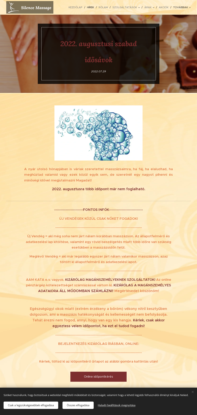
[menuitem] (76, 7)
